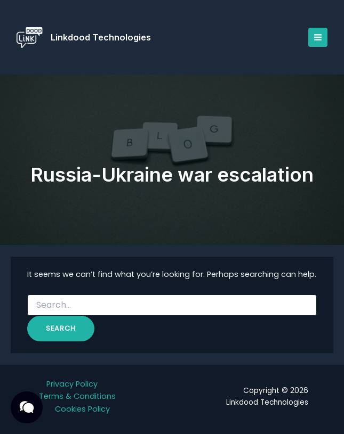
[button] (27, 407)
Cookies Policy (82, 409)
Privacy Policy (72, 384)
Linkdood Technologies (102, 37)
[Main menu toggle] (317, 37)
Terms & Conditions (77, 396)
